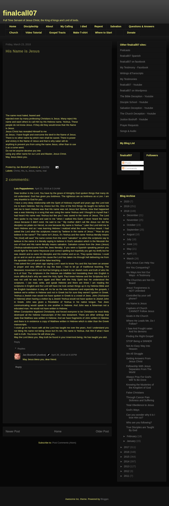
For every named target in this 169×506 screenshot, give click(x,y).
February (132, 436)
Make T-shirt (80, 32)
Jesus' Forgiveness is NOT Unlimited (138, 289)
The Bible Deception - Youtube (136, 96)
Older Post (102, 431)
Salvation (115, 26)
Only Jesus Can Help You (140, 262)
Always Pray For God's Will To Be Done (138, 378)
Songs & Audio (128, 131)
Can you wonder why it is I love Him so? (140, 416)
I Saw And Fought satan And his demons (139, 330)
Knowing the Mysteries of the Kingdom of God (140, 386)
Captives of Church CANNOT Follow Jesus (140, 310)
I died (83, 26)
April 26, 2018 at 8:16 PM (64, 354)
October (131, 224)
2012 (127, 471)
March (130, 258)
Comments (129, 168)
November (133, 220)
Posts (126, 163)
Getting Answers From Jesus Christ (138, 360)
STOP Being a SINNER (139, 341)
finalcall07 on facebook (132, 61)
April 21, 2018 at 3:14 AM (47, 188)
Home (12, 26)
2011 (127, 475)
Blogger (104, 499)
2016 (127, 452)
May (129, 248)
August (131, 234)
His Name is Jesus (136, 303)
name (39, 170)
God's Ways (132, 409)
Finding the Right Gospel (139, 336)
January (131, 441)
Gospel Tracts (57, 32)
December (133, 215)
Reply (17, 342)
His (22, 170)
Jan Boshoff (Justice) (34, 354)
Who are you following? (139, 422)
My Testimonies (128, 79)
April (129, 253)
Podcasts (125, 50)
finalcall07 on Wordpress (133, 90)
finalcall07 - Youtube (131, 84)
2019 (127, 206)
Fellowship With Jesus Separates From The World (138, 369)
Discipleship (31, 26)
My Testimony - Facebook (134, 67)
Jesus (31, 170)
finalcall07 (20, 13)
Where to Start (103, 32)
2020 (127, 201)
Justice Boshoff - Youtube (134, 119)
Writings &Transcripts (131, 73)
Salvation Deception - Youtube (136, 108)
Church (13, 32)
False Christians (135, 392)
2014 (127, 461)
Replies (21, 348)
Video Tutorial (34, 32)
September (133, 229)
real (44, 170)
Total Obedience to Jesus (140, 405)
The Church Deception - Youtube (138, 113)
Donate (131, 32)
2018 (127, 211)
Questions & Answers (141, 26)
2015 (127, 456)
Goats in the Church (137, 316)
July (129, 239)
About (49, 26)
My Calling (67, 26)
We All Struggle (134, 353)
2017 (127, 447)
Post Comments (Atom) (64, 442)
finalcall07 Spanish (130, 55)
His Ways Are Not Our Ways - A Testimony (138, 274)
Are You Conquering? (138, 267)
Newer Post (13, 431)
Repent (98, 26)
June (130, 244)
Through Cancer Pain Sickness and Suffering (140, 399)
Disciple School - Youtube (134, 102)
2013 (127, 466)
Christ (17, 170)
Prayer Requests (129, 125)
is (26, 170)
